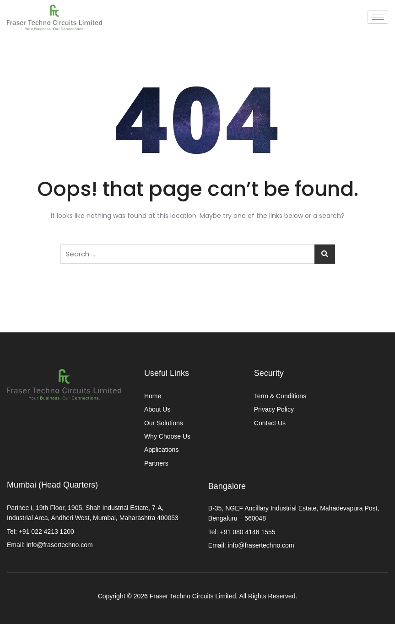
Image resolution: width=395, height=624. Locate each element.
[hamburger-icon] (378, 17)
